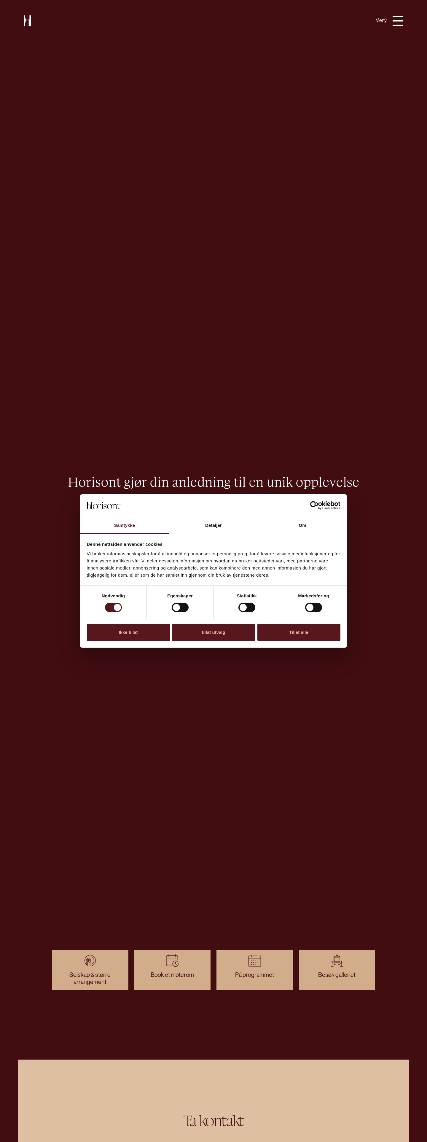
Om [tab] (302, 525)
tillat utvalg (213, 632)
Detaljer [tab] (213, 525)
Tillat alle (298, 632)
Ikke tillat (128, 632)
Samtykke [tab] (124, 525)
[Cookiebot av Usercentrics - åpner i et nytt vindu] (314, 505)
